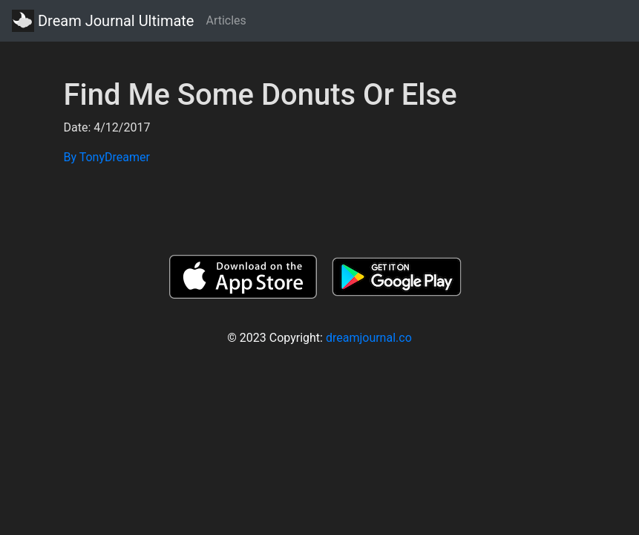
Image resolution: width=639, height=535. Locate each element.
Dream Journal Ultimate (103, 21)
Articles (226, 20)
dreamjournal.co (369, 338)
